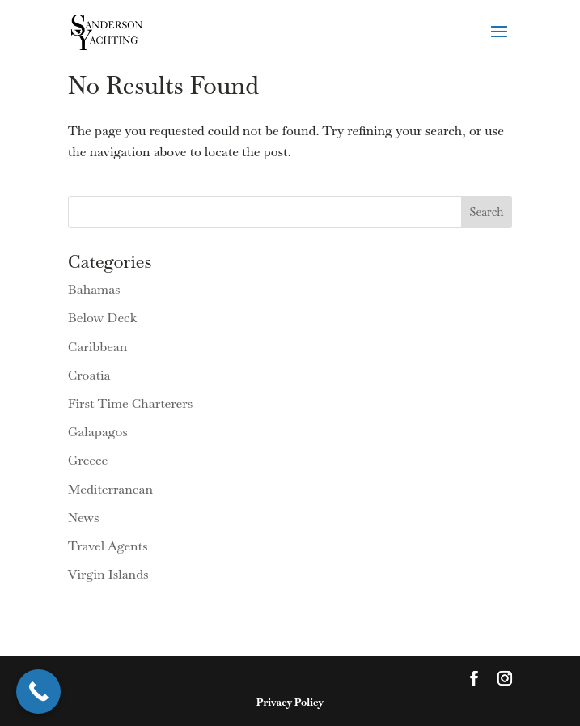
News (83, 517)
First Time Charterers (130, 403)
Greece (88, 460)
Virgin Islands (108, 574)
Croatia (89, 375)
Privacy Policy (290, 702)
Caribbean (98, 346)
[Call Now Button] (38, 691)
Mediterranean (110, 489)
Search (486, 212)
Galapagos (98, 431)
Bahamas (94, 289)
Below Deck (103, 317)
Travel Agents (108, 545)
